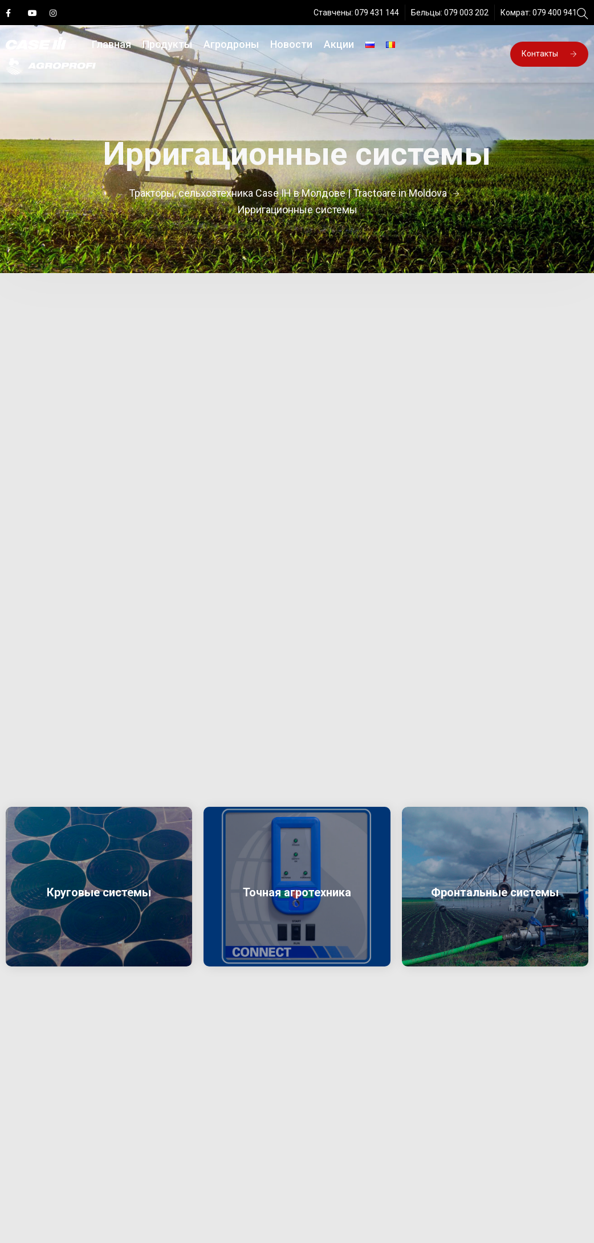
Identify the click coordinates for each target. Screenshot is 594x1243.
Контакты (549, 53)
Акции (339, 44)
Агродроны (231, 44)
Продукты (167, 44)
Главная (111, 44)
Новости (291, 44)
